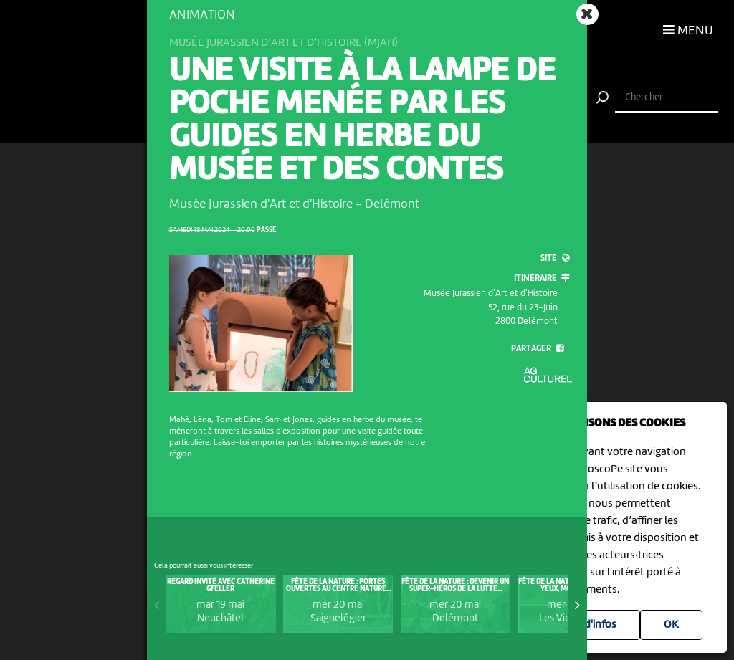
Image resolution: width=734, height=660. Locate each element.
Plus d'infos (588, 625)
